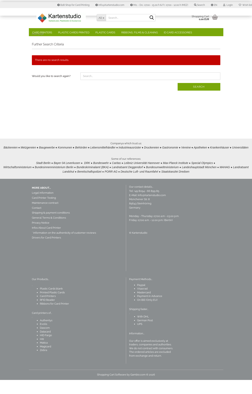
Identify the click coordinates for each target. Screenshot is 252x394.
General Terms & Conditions (49, 231)
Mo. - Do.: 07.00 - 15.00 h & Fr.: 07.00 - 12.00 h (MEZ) (159, 5)
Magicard (45, 360)
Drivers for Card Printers (46, 251)
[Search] (151, 17)
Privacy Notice (40, 236)
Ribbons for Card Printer (54, 317)
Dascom (45, 341)
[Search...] (101, 17)
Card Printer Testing (44, 211)
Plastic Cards (105, 32)
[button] (214, 5)
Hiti (42, 353)
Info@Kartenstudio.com (109, 5)
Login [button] (228, 5)
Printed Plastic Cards (52, 306)
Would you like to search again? (51, 90)
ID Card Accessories (178, 32)
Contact (36, 221)
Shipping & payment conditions (51, 226)
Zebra (43, 364)
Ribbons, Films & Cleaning (139, 32)
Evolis (43, 338)
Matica (44, 356)
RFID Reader (47, 313)
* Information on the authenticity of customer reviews (64, 246)
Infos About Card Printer (46, 241)
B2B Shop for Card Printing (73, 5)
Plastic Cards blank (51, 302)
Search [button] (199, 5)
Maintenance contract (45, 216)
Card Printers (42, 32)
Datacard (45, 345)
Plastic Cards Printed (73, 32)
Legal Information (43, 206)
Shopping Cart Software (111, 388)
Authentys (46, 334)
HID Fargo (46, 349)
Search (199, 100)
